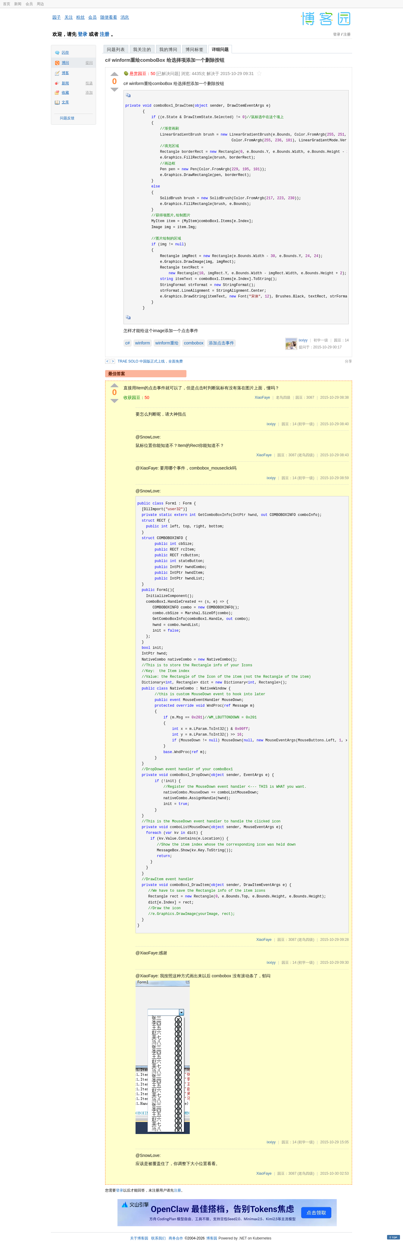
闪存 (65, 52)
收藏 (65, 92)
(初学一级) (305, 424)
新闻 (17, 4)
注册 (104, 34)
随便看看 (108, 17)
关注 (68, 17)
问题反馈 (67, 118)
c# (127, 343)
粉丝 (80, 17)
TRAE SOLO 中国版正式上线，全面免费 (150, 361)
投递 (89, 83)
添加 (89, 92)
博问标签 (195, 49)
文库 (65, 102)
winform (142, 343)
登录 (82, 34)
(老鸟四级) (305, 455)
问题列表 (116, 49)
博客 (65, 73)
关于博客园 (139, 1238)
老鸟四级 (283, 397)
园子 (56, 17)
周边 (40, 4)
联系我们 (158, 1238)
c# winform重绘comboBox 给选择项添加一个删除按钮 (164, 60)
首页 (6, 4)
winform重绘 (167, 343)
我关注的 (142, 49)
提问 (89, 63)
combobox (194, 343)
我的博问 (168, 49)
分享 (348, 361)
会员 (29, 4)
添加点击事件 (221, 343)
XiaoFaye (262, 397)
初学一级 (321, 340)
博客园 (211, 1238)
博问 (65, 63)
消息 (124, 17)
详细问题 (220, 49)
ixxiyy (303, 340)
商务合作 (176, 1238)
